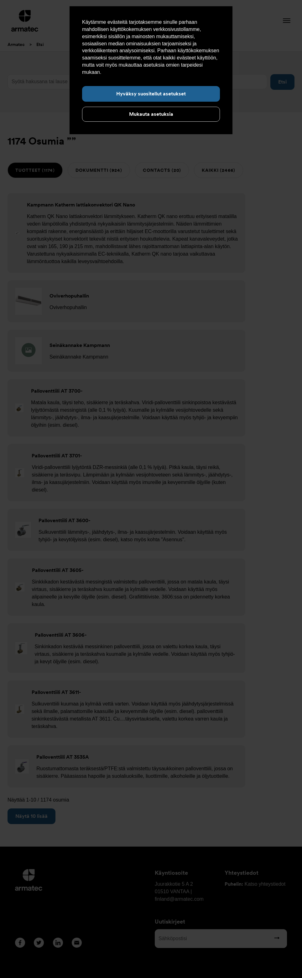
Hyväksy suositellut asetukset (151, 94)
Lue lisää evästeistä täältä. (132, 72)
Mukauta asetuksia (151, 114)
